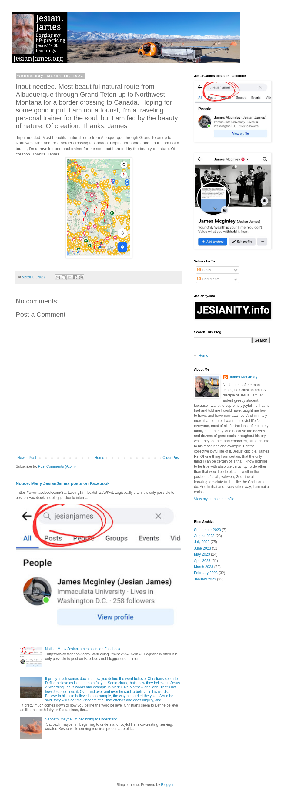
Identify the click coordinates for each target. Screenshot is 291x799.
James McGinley (243, 377)
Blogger (167, 785)
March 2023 (203, 567)
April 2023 (202, 561)
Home (99, 458)
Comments (208, 279)
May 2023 (202, 554)
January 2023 (205, 579)
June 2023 (202, 548)
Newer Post (26, 458)
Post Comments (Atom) (57, 466)
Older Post (171, 458)
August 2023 (204, 536)
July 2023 (201, 542)
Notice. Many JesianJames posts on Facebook (63, 483)
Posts (204, 270)
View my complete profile (214, 499)
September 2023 (207, 530)
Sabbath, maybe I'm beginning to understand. (82, 719)
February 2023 (206, 573)
